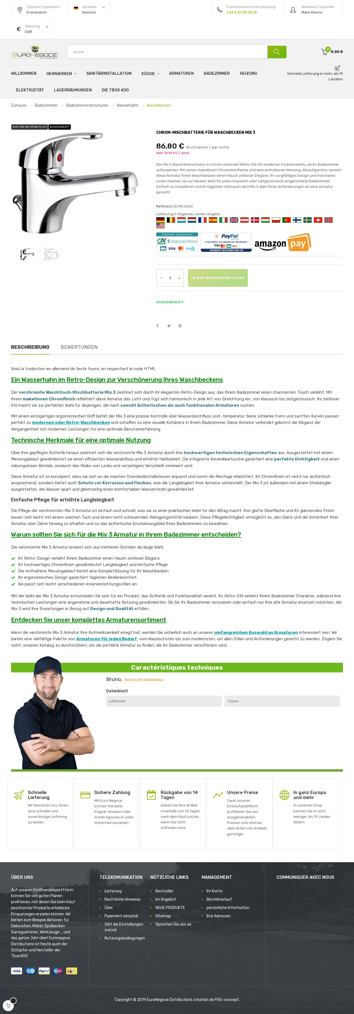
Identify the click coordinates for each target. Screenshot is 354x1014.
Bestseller (164, 891)
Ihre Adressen (219, 916)
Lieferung (113, 891)
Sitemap (163, 916)
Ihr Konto (215, 891)
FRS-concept (227, 999)
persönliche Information (228, 907)
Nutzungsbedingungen (125, 938)
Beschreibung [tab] (30, 347)
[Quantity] (170, 278)
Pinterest (182, 326)
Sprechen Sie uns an (173, 924)
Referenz (164, 206)
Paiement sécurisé (121, 916)
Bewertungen (79, 347)
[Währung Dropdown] (32, 29)
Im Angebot (165, 899)
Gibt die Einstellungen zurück (124, 927)
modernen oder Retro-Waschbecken (71, 422)
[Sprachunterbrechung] (89, 9)
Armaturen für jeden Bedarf (106, 638)
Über (109, 907)
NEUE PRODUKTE (170, 907)
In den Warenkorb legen (217, 278)
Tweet (171, 326)
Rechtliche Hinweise (122, 899)
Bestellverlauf (219, 899)
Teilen (160, 326)
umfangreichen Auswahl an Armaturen (256, 632)
